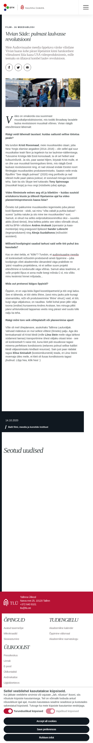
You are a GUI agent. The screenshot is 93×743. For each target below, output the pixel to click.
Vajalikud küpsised (67, 711)
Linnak (7, 660)
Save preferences (46, 729)
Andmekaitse (10, 677)
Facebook (9, 67)
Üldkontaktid (10, 671)
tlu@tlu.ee (25, 608)
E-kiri (27, 67)
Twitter (18, 67)
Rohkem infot (46, 737)
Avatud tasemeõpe (14, 628)
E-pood (7, 666)
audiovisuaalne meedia (65, 254)
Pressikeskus (11, 655)
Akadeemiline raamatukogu (63, 639)
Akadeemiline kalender (61, 628)
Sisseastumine (11, 639)
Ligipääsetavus (11, 682)
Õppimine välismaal (59, 633)
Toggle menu (85, 7)
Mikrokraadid (10, 633)
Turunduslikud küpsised (28, 711)
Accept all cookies (47, 721)
